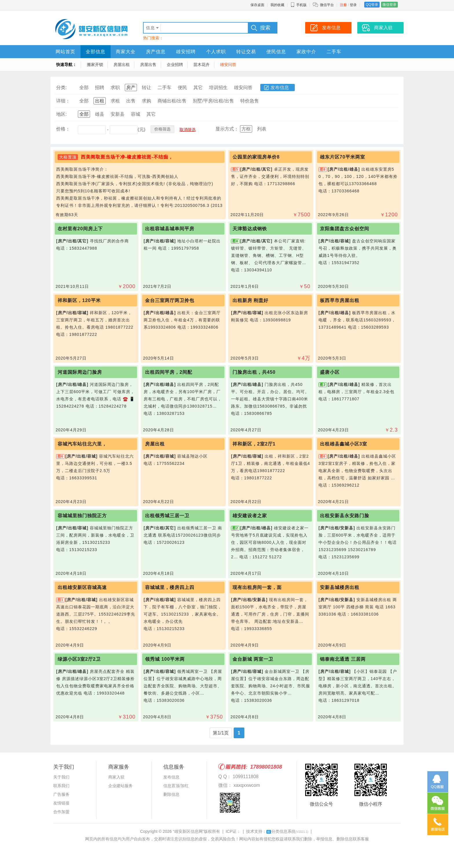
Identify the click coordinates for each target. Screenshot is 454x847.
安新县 (118, 114)
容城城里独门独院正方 (82, 515)
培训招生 (218, 87)
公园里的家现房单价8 (256, 156)
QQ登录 (372, 5)
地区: (61, 114)
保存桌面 (257, 5)
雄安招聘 (186, 51)
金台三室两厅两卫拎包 (169, 300)
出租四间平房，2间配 (168, 372)
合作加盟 (61, 811)
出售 (131, 100)
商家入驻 (116, 777)
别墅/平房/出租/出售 (213, 100)
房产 (131, 87)
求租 (115, 100)
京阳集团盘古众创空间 (344, 228)
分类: (61, 87)
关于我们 (61, 777)
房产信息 (156, 51)
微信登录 (389, 5)
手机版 (298, 5)
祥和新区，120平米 (79, 300)
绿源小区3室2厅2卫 (79, 659)
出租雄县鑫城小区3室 (343, 443)
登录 (353, 5)
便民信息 (276, 51)
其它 (198, 87)
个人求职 (216, 51)
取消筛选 (188, 129)
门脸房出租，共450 (254, 372)
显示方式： (227, 128)
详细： (63, 100)
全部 (84, 87)
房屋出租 (122, 64)
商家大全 (126, 51)
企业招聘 (175, 64)
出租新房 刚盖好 (250, 300)
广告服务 (61, 794)
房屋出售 (148, 64)
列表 (261, 128)
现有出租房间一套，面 (257, 587)
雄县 (99, 114)
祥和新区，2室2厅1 (254, 443)
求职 (115, 87)
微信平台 (327, 5)
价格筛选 (162, 129)
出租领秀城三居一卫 (167, 515)
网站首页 (65, 51)
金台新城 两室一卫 (253, 659)
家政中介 (306, 51)
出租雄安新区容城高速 (82, 587)
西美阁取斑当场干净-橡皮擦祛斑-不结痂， (127, 156)
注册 (343, 5)
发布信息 (279, 87)
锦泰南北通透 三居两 (343, 659)
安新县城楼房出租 (339, 587)
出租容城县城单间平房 (169, 228)
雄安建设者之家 (250, 515)
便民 (182, 87)
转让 (146, 87)
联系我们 (61, 785)
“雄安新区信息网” (188, 831)
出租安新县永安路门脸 (344, 515)
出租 (99, 100)
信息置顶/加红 (176, 785)
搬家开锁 (95, 64)
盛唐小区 (330, 372)
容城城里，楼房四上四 (169, 587)
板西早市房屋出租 (339, 300)
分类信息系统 (287, 831)
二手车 (334, 51)
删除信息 (171, 794)
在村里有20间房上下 (80, 228)
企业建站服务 (120, 785)
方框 (246, 128)
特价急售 (249, 100)
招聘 (99, 87)
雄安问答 (228, 64)
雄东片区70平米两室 (342, 156)
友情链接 (61, 803)
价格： (63, 128)
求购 (146, 100)
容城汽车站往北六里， (82, 443)
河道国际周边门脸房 (80, 372)
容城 (135, 114)
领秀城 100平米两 (165, 659)
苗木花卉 (201, 64)
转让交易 (246, 51)
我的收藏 (277, 5)
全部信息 (95, 51)
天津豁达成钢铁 (250, 228)
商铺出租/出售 (172, 100)
